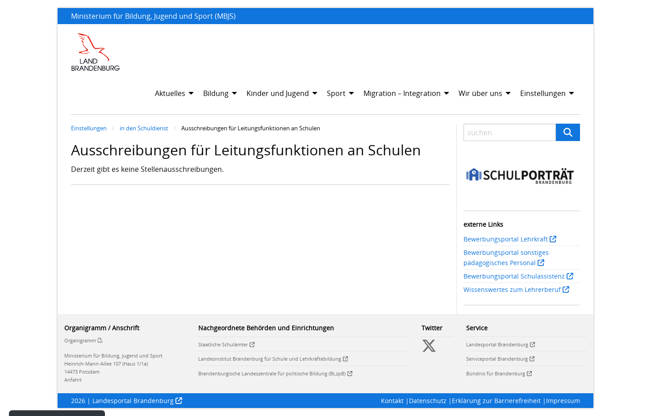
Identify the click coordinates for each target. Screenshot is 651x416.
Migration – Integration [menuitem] (402, 93)
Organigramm (80, 340)
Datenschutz (428, 400)
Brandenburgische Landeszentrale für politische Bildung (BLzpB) (272, 373)
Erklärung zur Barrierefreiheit (496, 400)
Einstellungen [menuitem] (543, 93)
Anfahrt (73, 379)
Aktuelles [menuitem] (170, 93)
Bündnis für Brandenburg (495, 373)
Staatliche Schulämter (223, 344)
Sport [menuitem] (336, 93)
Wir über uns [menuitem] (480, 93)
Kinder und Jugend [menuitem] (277, 93)
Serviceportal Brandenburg (497, 358)
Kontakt (392, 400)
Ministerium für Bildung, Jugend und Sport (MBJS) (153, 16)
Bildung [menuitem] (216, 93)
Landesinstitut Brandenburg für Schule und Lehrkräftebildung (269, 358)
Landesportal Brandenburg (497, 344)
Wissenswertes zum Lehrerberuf (512, 289)
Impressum (563, 400)
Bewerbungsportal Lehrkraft (505, 239)
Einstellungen (89, 128)
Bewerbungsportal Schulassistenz (514, 276)
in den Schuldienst (144, 128)
